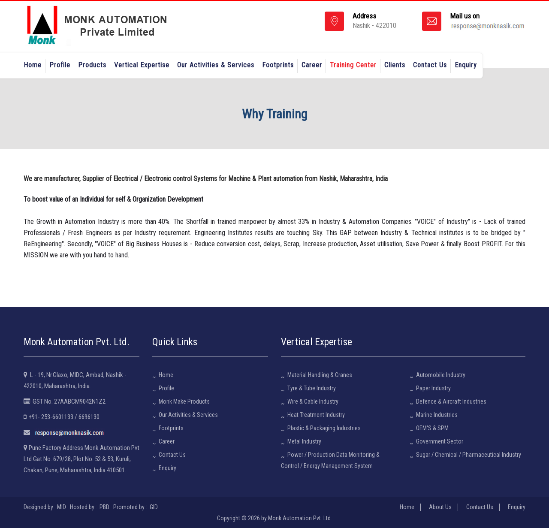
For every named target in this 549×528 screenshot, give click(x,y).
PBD (104, 507)
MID (61, 507)
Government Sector (439, 441)
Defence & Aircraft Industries (451, 401)
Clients (394, 65)
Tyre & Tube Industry (311, 388)
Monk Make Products (184, 401)
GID (153, 507)
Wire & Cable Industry (312, 401)
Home (33, 65)
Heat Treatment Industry (316, 414)
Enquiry (466, 65)
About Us (440, 507)
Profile (59, 65)
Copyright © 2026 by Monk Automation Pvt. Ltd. (274, 518)
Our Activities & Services (215, 65)
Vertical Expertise (141, 65)
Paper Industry (433, 388)
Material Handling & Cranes (319, 374)
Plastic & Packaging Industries (324, 428)
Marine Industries (437, 414)
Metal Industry (304, 441)
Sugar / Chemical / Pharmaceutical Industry (468, 454)
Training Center (353, 65)
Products (92, 65)
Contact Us (430, 65)
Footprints (278, 65)
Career (312, 65)
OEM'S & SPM (432, 428)
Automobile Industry (440, 374)
